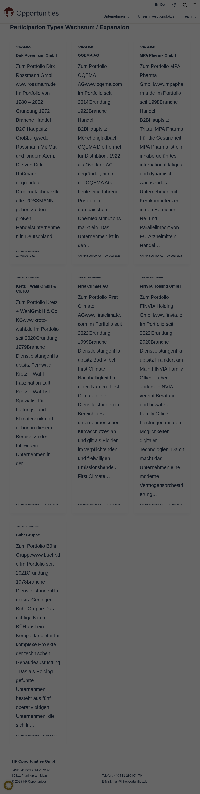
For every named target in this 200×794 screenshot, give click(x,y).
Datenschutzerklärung (41, 401)
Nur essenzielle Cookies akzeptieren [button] (100, 425)
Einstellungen (54, 404)
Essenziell (113, 353)
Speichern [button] (137, 414)
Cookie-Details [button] (83, 446)
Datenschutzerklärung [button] (102, 446)
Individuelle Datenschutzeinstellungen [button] (100, 437)
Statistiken (114, 373)
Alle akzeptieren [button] (62, 414)
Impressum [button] (118, 446)
